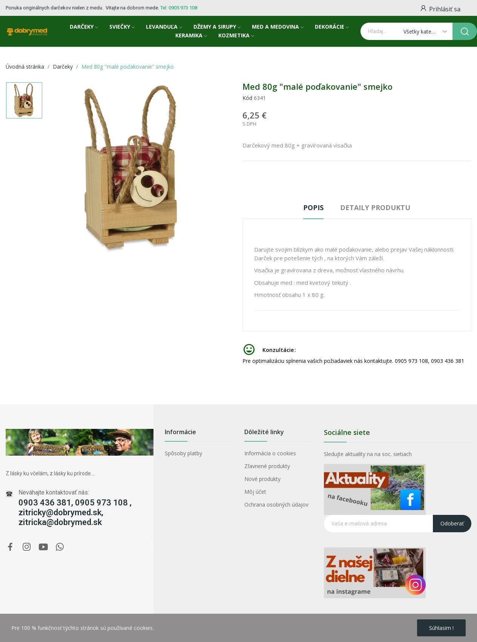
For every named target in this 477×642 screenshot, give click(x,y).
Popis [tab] (313, 207)
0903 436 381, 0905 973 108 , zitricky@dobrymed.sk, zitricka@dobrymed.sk (75, 512)
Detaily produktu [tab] (375, 207)
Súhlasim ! (441, 627)
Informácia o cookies (270, 453)
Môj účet (255, 491)
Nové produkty (262, 478)
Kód (247, 97)
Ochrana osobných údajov (276, 504)
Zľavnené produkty (267, 466)
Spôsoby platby (183, 453)
